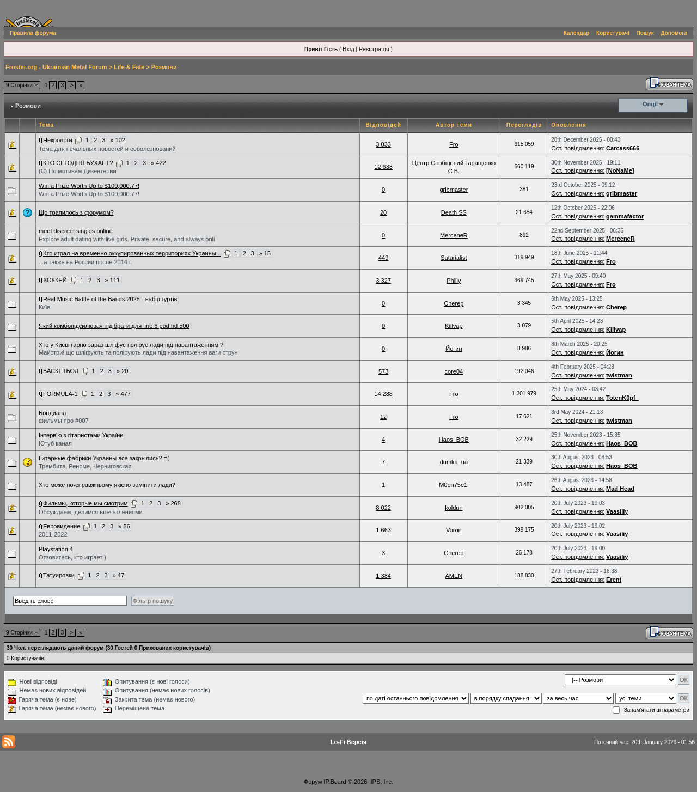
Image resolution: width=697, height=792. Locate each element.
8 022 (383, 507)
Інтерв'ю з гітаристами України (81, 435)
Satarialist (454, 257)
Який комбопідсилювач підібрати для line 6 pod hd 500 (114, 325)
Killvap (453, 325)
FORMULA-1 (60, 394)
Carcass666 (622, 148)
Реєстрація (374, 49)
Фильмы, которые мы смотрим (85, 503)
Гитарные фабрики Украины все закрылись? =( (104, 458)
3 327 (383, 280)
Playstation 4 (56, 549)
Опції (650, 104)
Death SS (454, 212)
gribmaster (453, 189)
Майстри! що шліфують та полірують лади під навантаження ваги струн (138, 352)
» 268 (173, 503)
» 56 (124, 526)
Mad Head (620, 488)
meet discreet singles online (76, 231)
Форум (313, 781)
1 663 (383, 530)
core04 (454, 371)
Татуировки (59, 575)
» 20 (122, 371)
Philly (454, 280)
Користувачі (612, 33)
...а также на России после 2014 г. (85, 262)
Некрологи (57, 140)
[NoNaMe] (620, 170)
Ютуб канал (55, 443)
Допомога (674, 33)
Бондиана (52, 413)
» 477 (123, 394)
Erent (613, 579)
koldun (453, 507)
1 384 (383, 575)
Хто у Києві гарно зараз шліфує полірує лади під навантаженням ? (131, 345)
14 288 (383, 394)
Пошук (645, 33)
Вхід (348, 49)
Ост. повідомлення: (577, 148)
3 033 (383, 144)
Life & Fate (129, 67)
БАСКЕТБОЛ (60, 371)
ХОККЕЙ (56, 280)
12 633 (383, 166)
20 (383, 212)
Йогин (453, 348)
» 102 (117, 140)
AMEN (453, 575)
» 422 (158, 163)
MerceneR (454, 235)
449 (383, 257)
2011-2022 (53, 534)
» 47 (118, 575)
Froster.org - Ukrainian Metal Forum (56, 67)
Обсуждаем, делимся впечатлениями (91, 512)
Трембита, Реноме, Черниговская (85, 466)
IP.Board (334, 781)
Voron (454, 530)
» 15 (265, 253)
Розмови (164, 67)
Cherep (453, 303)
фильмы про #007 (64, 420)
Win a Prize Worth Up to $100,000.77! (89, 185)
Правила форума (33, 33)
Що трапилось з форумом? (76, 212)
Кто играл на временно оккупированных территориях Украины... (132, 253)
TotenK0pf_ (622, 397)
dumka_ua (454, 462)
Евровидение (62, 526)
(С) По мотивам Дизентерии (78, 171)
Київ (44, 307)
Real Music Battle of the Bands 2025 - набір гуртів (110, 299)
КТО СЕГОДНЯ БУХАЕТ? (78, 163)
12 (383, 416)
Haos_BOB (454, 439)
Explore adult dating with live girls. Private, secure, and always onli (127, 239)
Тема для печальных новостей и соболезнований (107, 148)
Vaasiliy (617, 511)
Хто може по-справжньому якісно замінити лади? (107, 485)
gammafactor (625, 216)
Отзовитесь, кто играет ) (72, 557)
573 (383, 371)
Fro (453, 144)
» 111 (112, 280)
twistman (619, 375)
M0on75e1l (453, 485)
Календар (577, 33)
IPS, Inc (381, 781)
